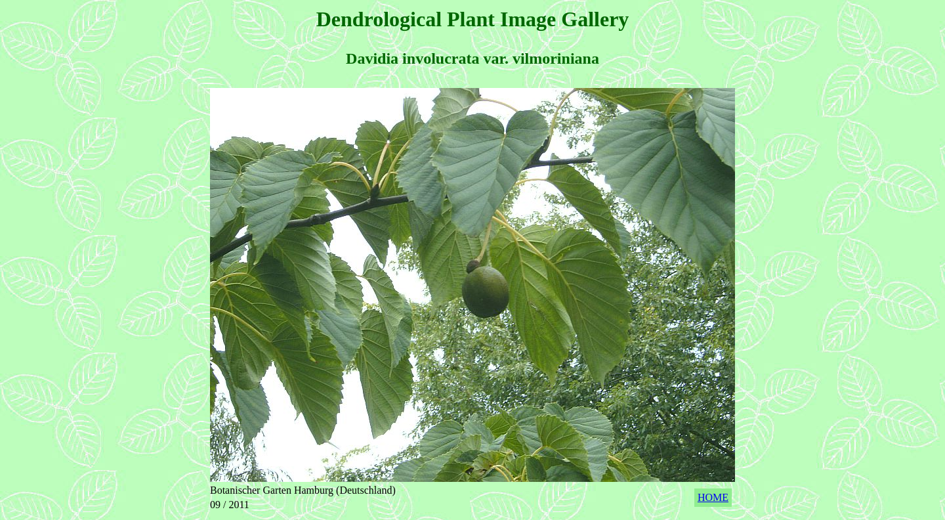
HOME (713, 497)
